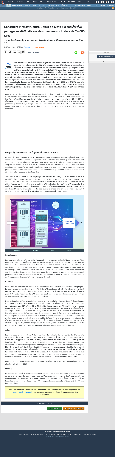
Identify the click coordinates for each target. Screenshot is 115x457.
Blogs (35, 2)
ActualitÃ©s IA (41, 8)
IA (39, 5)
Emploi (62, 2)
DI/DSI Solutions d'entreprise (21, 5)
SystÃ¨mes (110, 5)
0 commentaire (39, 51)
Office (95, 5)
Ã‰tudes (71, 2)
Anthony (27, 51)
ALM (43, 5)
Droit (80, 2)
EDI (72, 5)
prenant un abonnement (21, 396)
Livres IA (73, 8)
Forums (10, 2)
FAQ (28, 2)
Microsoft (51, 5)
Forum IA (51, 8)
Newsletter (52, 2)
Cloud (34, 5)
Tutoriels (20, 2)
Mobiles (102, 5)
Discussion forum (106, 57)
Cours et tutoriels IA (62, 8)
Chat (42, 2)
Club (87, 2)
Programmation (80, 5)
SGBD (89, 5)
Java (57, 5)
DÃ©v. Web (64, 5)
